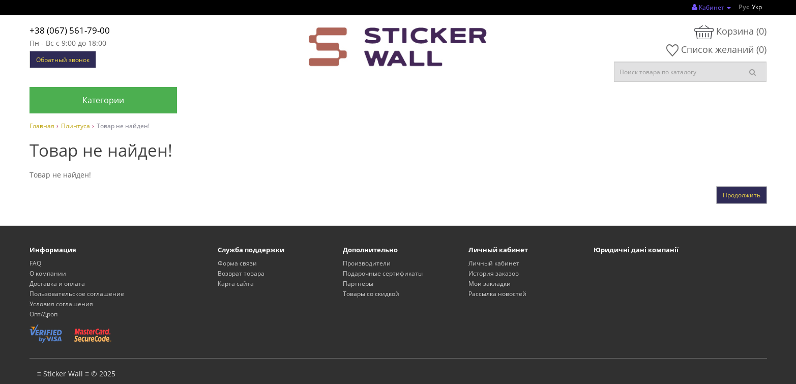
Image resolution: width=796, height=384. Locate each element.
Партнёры (358, 283)
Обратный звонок (63, 59)
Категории (103, 100)
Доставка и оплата (57, 283)
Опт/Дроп (43, 314)
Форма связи (237, 263)
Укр (757, 7)
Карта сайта (236, 283)
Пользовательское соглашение (77, 293)
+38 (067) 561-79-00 (70, 30)
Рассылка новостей (497, 293)
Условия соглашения (61, 304)
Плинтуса (75, 126)
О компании (48, 273)
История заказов (493, 273)
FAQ (35, 263)
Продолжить (741, 195)
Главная (42, 126)
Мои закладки (489, 283)
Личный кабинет (493, 263)
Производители (367, 263)
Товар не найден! (123, 126)
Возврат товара (241, 273)
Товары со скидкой (371, 293)
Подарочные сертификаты (383, 273)
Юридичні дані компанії (636, 249)
